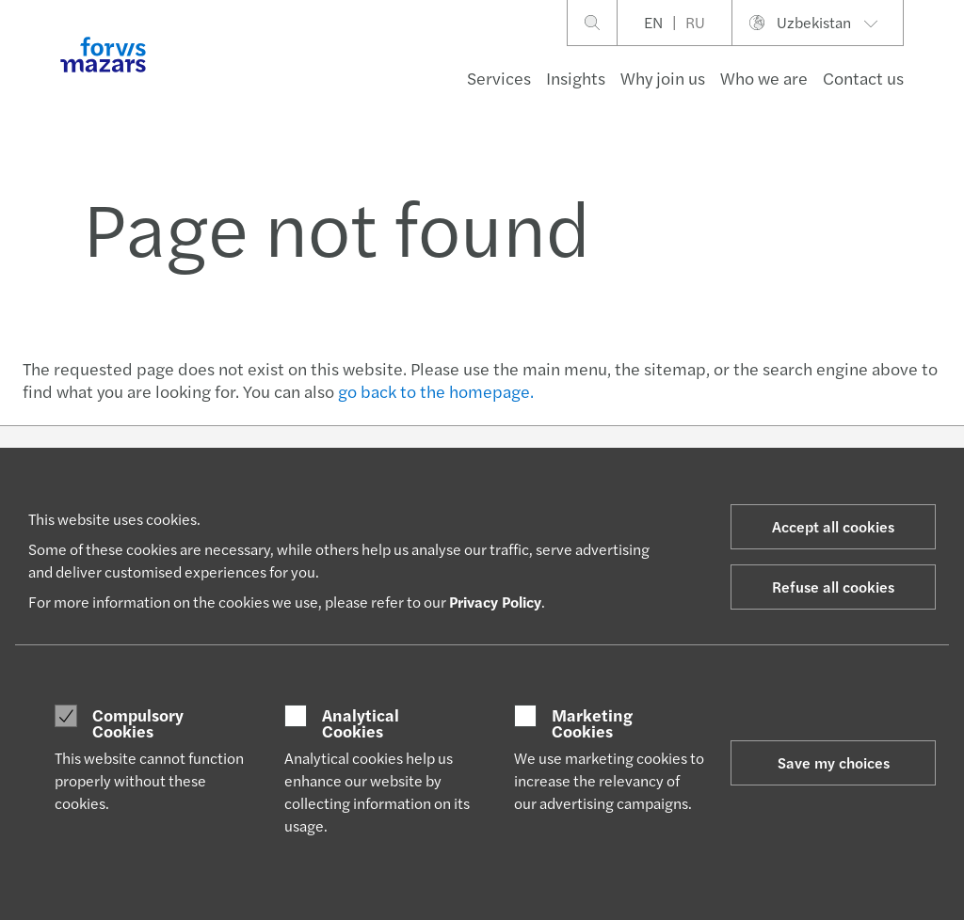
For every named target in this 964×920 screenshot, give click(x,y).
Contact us (863, 77)
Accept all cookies (833, 526)
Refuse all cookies (833, 586)
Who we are (764, 77)
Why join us (662, 77)
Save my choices (834, 762)
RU (695, 22)
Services (499, 77)
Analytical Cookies (360, 722)
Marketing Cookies (592, 722)
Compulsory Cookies (138, 722)
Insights (575, 77)
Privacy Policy (495, 601)
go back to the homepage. (436, 391)
